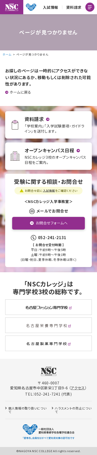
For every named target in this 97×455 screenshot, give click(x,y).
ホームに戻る (20, 92)
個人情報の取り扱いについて (27, 410)
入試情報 (50, 7)
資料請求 (73, 7)
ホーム (7, 54)
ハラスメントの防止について (73, 410)
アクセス (78, 387)
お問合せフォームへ (52, 222)
